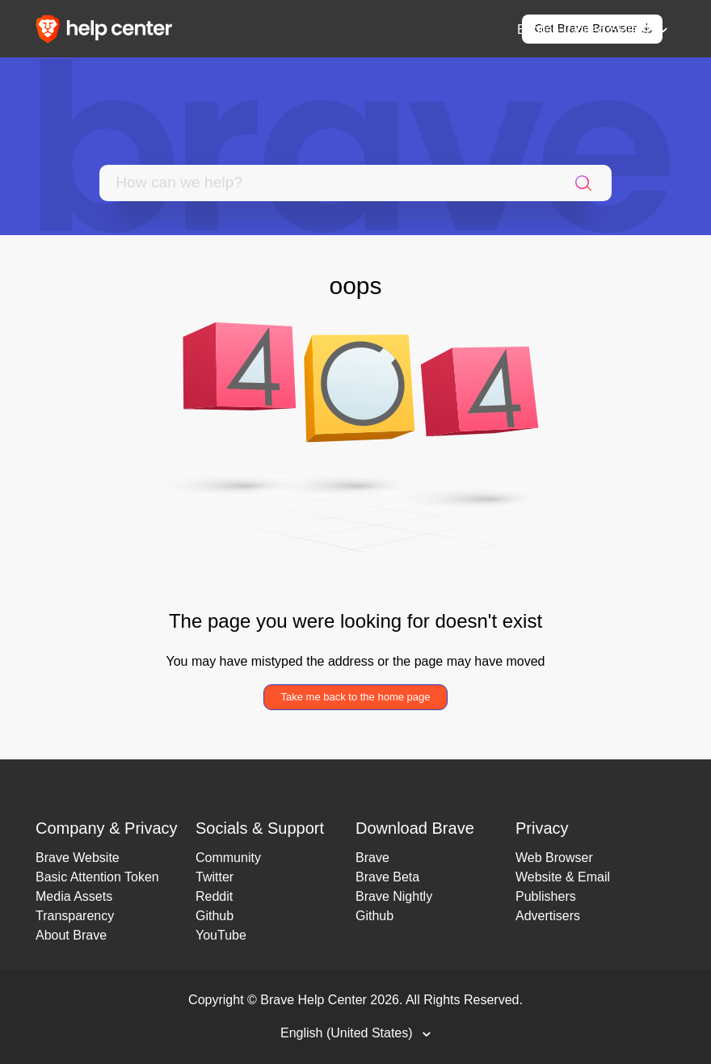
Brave (372, 857)
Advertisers (547, 916)
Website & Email (562, 877)
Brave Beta (387, 877)
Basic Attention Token (97, 877)
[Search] (327, 183)
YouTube (221, 935)
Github (214, 916)
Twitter (214, 877)
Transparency (75, 916)
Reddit (214, 896)
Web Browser (554, 857)
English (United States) (585, 29)
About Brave (71, 935)
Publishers (545, 896)
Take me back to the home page (355, 697)
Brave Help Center (313, 1000)
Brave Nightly (394, 896)
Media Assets (74, 896)
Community (228, 857)
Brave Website (78, 857)
